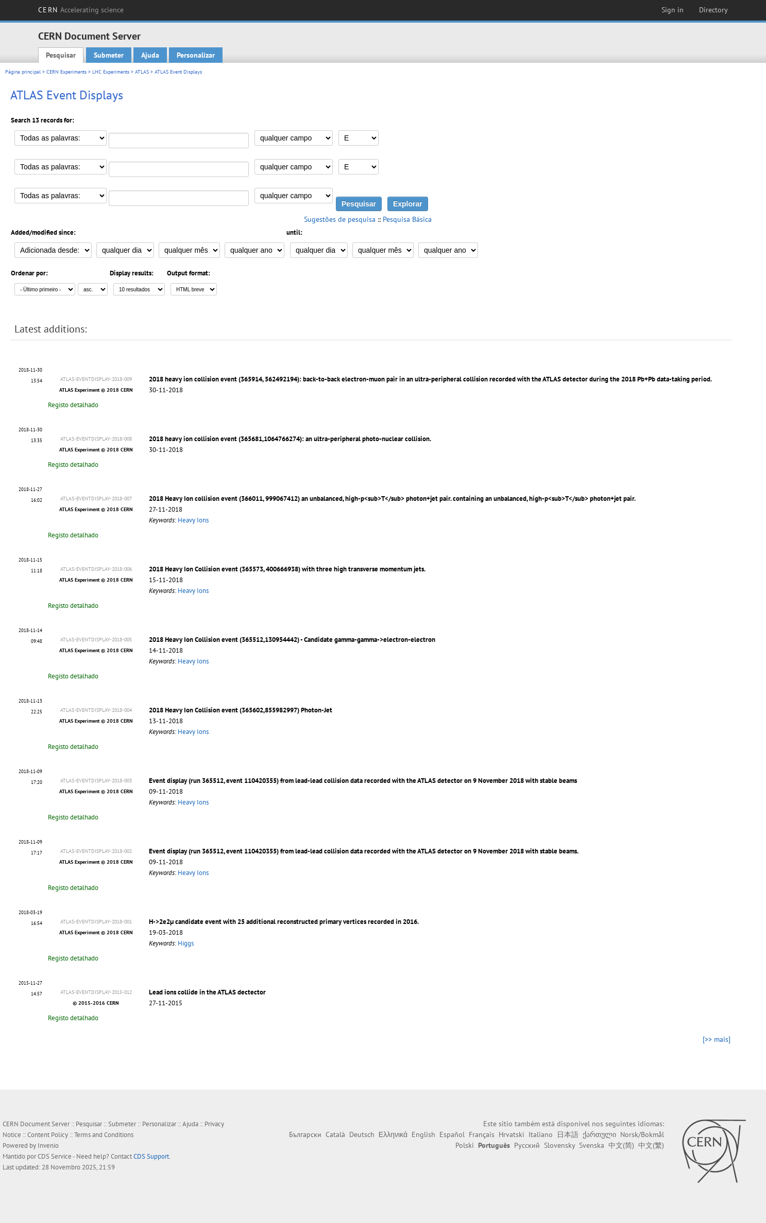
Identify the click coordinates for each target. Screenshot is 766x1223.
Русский (527, 1145)
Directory (713, 9)
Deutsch (362, 1134)
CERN (81, 9)
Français (482, 1134)
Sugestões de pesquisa (340, 219)
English (423, 1134)
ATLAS (142, 71)
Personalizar (196, 55)
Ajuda (150, 55)
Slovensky (559, 1145)
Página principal (23, 71)
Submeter (109, 55)
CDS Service (55, 1156)
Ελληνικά (393, 1134)
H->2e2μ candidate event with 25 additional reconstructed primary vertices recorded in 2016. (284, 921)
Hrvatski (511, 1134)
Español (452, 1134)
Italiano (541, 1134)
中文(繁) (651, 1145)
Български (305, 1134)
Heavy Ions (193, 520)
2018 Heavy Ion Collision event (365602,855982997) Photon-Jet (240, 710)
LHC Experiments (110, 71)
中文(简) (621, 1145)
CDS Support (151, 1156)
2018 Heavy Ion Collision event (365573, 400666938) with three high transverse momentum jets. (287, 569)
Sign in (672, 9)
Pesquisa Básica (407, 219)
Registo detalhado (73, 404)
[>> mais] (716, 1039)
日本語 (567, 1134)
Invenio (48, 1145)
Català (335, 1134)
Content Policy (47, 1134)
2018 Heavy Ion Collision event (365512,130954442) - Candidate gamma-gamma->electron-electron (292, 639)
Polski (464, 1145)
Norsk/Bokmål (642, 1134)
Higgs (186, 943)
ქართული (599, 1134)
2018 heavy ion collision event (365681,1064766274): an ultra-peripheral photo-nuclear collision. (290, 438)
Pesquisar (61, 55)
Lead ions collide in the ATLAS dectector (207, 992)
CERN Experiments (66, 71)
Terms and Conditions (103, 1134)
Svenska (591, 1145)
